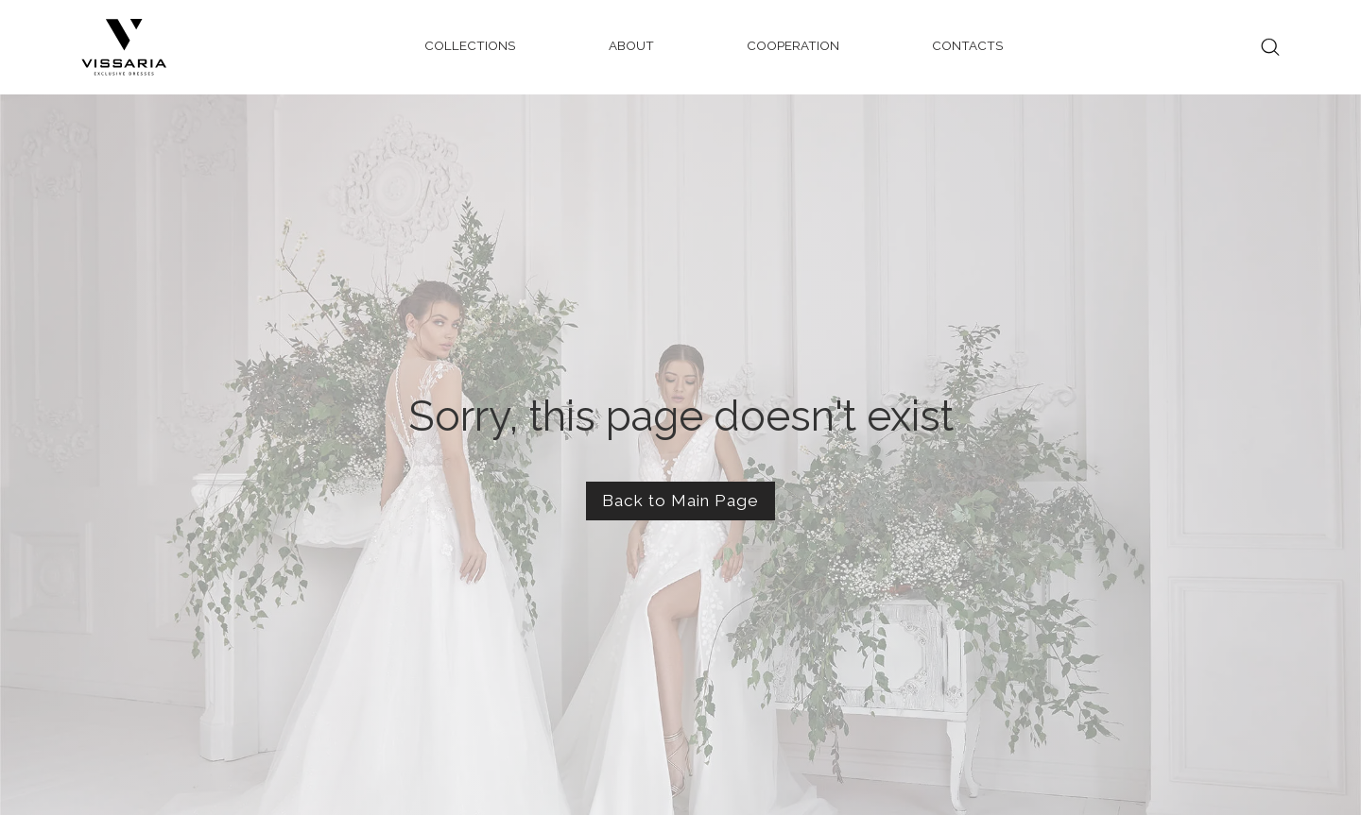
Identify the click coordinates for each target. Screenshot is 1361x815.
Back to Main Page (680, 500)
